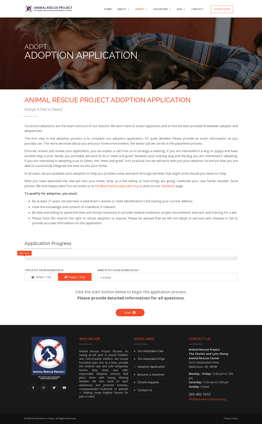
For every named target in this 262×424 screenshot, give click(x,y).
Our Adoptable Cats (151, 351)
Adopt (139, 9)
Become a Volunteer (151, 374)
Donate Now (222, 9)
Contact (197, 9)
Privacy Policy (231, 418)
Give (179, 9)
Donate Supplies (148, 382)
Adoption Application (151, 366)
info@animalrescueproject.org (116, 186)
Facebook (168, 186)
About (121, 9)
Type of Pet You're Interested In (43, 270)
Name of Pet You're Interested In (118, 270)
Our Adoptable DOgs (151, 358)
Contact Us (145, 390)
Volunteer (160, 9)
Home (108, 9)
